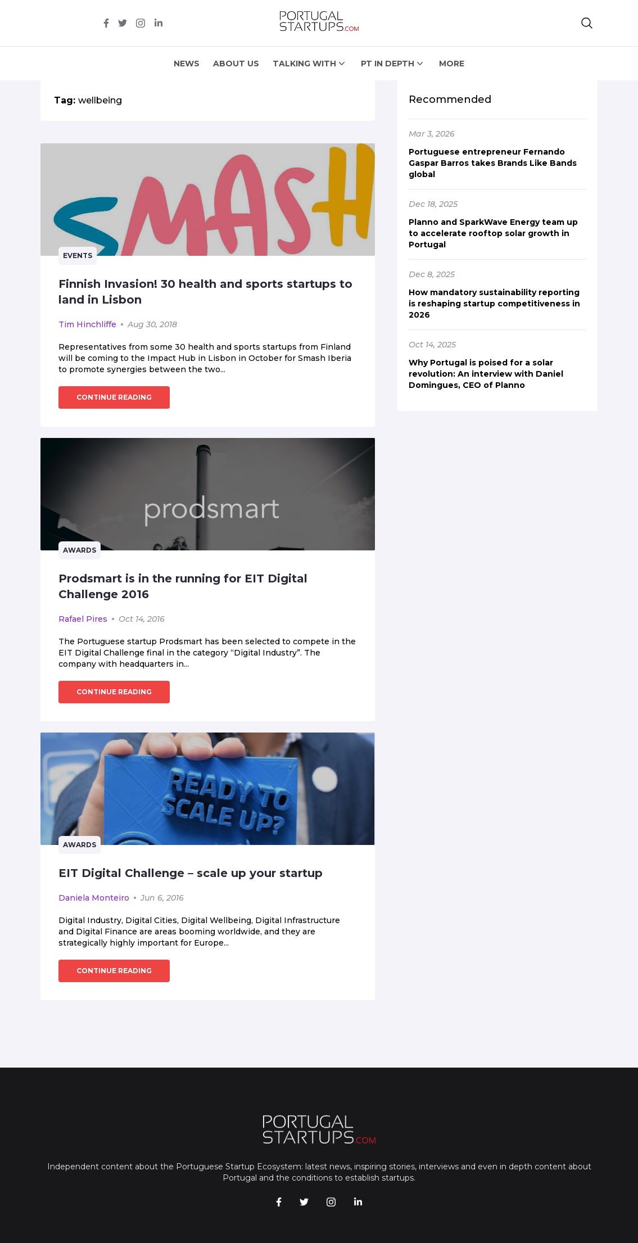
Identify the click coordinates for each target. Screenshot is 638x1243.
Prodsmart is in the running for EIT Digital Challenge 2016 (182, 586)
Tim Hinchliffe (87, 324)
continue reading (114, 397)
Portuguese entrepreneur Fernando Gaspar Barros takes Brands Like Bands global (493, 163)
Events (77, 255)
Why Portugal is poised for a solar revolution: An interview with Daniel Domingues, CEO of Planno (486, 374)
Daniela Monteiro (93, 898)
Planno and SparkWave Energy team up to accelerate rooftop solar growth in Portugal (493, 233)
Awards (79, 550)
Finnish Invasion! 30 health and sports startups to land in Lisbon (205, 291)
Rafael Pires (82, 619)
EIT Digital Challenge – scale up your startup (190, 873)
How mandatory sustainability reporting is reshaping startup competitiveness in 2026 (494, 303)
